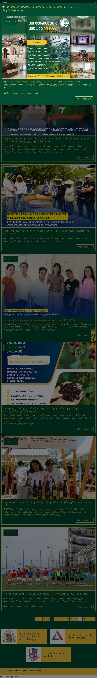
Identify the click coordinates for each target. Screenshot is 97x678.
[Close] (94, 9)
